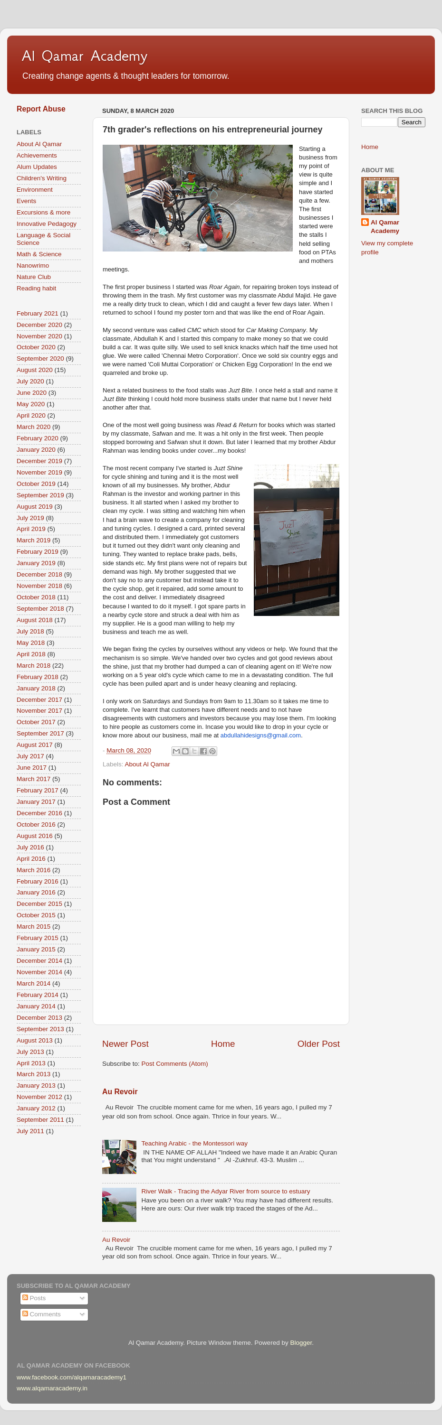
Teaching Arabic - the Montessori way (194, 1143)
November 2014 (39, 972)
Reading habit (36, 288)
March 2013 (33, 1074)
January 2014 (36, 1006)
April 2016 (31, 858)
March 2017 (33, 778)
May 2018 (31, 642)
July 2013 (30, 1051)
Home (223, 1044)
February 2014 (37, 994)
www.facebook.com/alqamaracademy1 (71, 1377)
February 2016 (37, 881)
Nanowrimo (33, 265)
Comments (41, 1314)
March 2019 (33, 540)
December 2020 (39, 324)
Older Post (319, 1044)
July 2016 (30, 847)
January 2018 (36, 688)
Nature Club (34, 276)
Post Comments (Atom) (175, 1063)
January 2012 (36, 1108)
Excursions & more (43, 212)
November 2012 (39, 1096)
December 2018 (39, 574)
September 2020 (40, 358)
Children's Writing (42, 178)
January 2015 (36, 949)
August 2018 (35, 620)
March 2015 (33, 926)
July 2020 (30, 381)
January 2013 (36, 1085)
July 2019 (30, 518)
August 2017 (35, 744)
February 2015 (37, 937)
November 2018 (39, 585)
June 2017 (32, 767)
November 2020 (39, 336)
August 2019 (35, 506)
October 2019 (36, 483)
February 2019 (37, 551)
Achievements (37, 155)
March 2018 (33, 665)
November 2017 (39, 710)
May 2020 (31, 404)
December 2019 (39, 461)
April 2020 (31, 415)
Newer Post (125, 1044)
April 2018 (31, 654)
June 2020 (32, 392)
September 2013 (40, 1029)
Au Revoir (120, 1092)
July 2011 (30, 1131)
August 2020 (35, 369)
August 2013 (35, 1040)
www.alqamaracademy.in (52, 1388)
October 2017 (36, 722)
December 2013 (39, 1017)
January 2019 (36, 563)
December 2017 (39, 699)
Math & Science (39, 254)
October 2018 (36, 597)
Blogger (301, 1342)
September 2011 (40, 1119)
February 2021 (37, 313)
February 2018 (37, 676)
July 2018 (30, 631)
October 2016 (36, 824)
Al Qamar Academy (84, 55)
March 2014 (33, 983)
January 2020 (36, 449)
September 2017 (40, 733)
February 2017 (37, 790)
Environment (35, 189)
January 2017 (36, 801)
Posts (34, 1298)
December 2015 (39, 903)
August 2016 (35, 835)
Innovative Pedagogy (47, 223)
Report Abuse (41, 109)
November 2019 (39, 472)
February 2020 (37, 438)
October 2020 (36, 347)
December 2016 (39, 813)
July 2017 (30, 756)
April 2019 (31, 528)
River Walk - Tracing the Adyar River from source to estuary (225, 1191)
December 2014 (39, 960)
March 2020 (33, 426)
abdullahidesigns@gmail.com (261, 735)
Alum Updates (37, 166)
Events (26, 201)
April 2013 (31, 1063)
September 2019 (40, 495)
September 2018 (40, 608)
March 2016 (33, 870)
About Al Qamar (147, 764)
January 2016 (36, 892)
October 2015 (36, 915)
